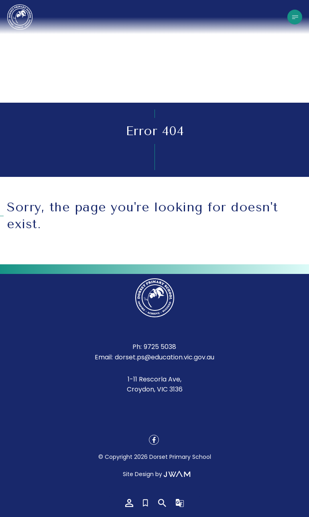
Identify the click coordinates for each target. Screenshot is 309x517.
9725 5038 (160, 346)
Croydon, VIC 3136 (155, 389)
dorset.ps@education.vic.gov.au (164, 357)
